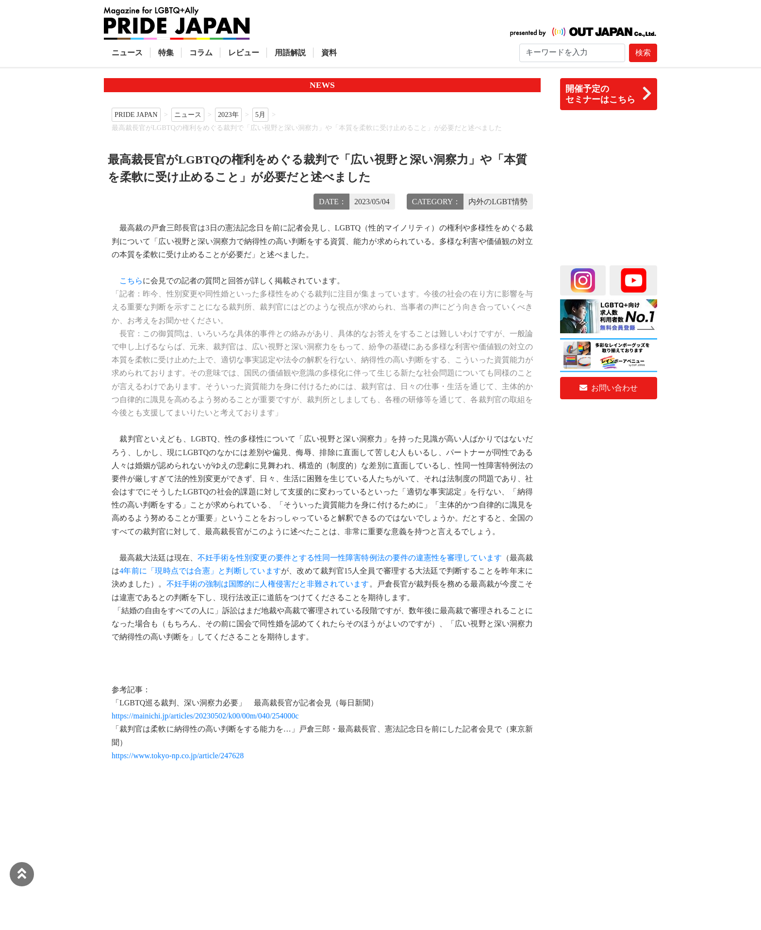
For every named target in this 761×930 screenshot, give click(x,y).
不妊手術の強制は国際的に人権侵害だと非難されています (267, 584)
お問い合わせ (608, 388)
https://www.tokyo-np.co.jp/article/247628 (178, 755)
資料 (329, 53)
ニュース (127, 53)
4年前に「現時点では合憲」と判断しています (200, 571)
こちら (131, 281)
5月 (260, 114)
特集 (166, 53)
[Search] (572, 53)
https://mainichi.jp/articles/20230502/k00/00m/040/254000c (205, 716)
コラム (201, 53)
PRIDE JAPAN (136, 114)
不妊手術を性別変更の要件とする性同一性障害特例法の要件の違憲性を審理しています (350, 558)
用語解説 (290, 53)
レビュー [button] (243, 53)
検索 (643, 53)
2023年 (228, 114)
